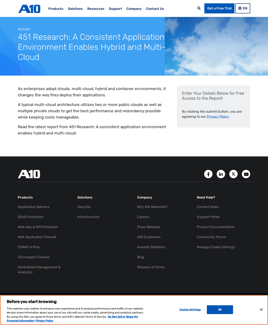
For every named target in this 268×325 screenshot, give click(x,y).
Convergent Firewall (33, 257)
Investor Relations (151, 247)
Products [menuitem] (55, 9)
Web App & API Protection (38, 227)
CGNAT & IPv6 (29, 247)
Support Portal (208, 217)
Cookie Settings (190, 309)
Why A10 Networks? (152, 207)
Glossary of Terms (151, 267)
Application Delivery (33, 207)
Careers (143, 217)
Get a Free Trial (219, 8)
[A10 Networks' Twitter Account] (233, 174)
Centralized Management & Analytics (39, 269)
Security (84, 207)
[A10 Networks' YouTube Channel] (246, 174)
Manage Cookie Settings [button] (216, 247)
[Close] (261, 309)
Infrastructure (88, 217)
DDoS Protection (31, 217)
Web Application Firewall (37, 237)
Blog (140, 257)
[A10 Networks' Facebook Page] (208, 174)
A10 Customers (149, 237)
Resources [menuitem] (95, 9)
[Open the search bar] (199, 8)
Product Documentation (215, 227)
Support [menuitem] (115, 9)
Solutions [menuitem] (75, 9)
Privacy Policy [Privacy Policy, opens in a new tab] (44, 320)
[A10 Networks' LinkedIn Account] (221, 174)
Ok (220, 309)
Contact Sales (208, 207)
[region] (134, 310)
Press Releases (148, 227)
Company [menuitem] (134, 9)
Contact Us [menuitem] (155, 9)
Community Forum (211, 237)
